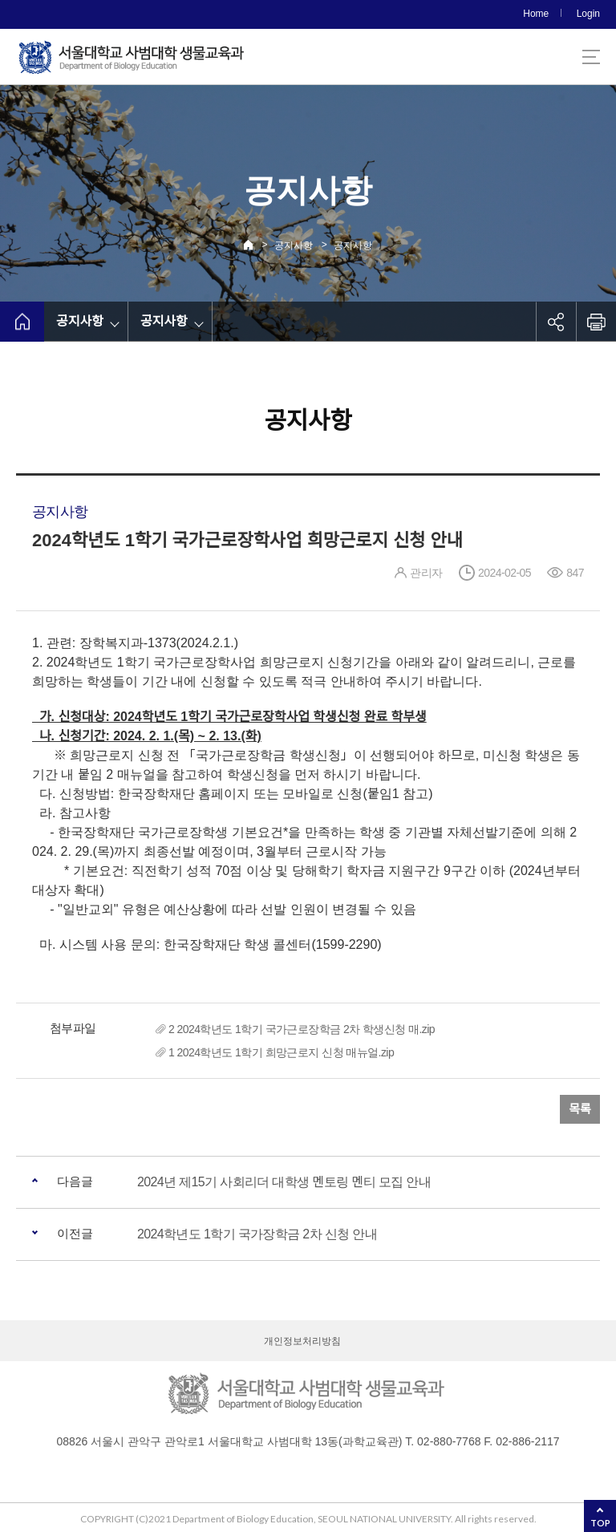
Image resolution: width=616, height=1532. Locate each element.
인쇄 (596, 322)
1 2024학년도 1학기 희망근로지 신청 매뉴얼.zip (281, 1052)
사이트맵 (591, 57)
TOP (600, 1523)
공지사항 (293, 245)
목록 (580, 1109)
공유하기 (556, 322)
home (22, 322)
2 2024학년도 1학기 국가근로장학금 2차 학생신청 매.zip (301, 1029)
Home (536, 13)
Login (588, 13)
